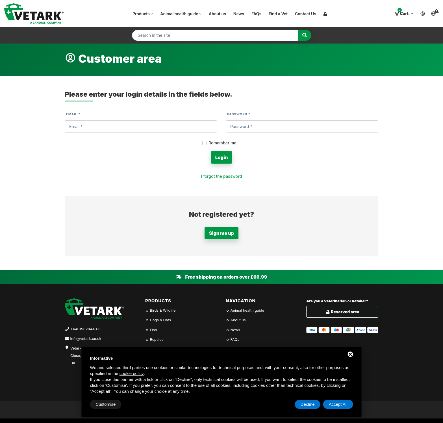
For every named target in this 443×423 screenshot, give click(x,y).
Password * (238, 114)
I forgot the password (221, 176)
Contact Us (305, 13)
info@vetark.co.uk (85, 339)
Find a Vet (278, 13)
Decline (308, 404)
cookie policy (132, 373)
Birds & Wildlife (160, 310)
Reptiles (154, 339)
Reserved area (342, 311)
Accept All (338, 404)
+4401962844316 (85, 329)
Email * (73, 114)
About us (217, 13)
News (238, 13)
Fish (151, 330)
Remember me (222, 142)
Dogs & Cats (158, 320)
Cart (404, 12)
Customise (106, 404)
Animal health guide (181, 13)
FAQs (256, 13)
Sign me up (221, 233)
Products (143, 13)
